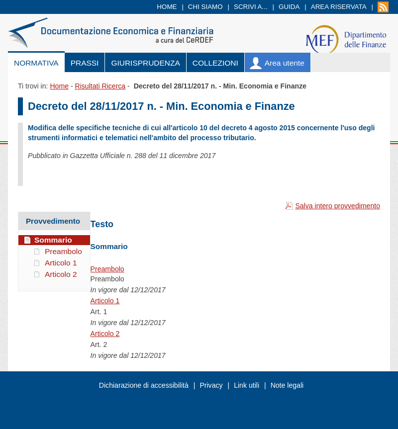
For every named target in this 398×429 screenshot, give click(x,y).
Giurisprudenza (145, 63)
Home (167, 6)
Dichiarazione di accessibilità (144, 385)
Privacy (210, 385)
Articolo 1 (105, 301)
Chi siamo (205, 6)
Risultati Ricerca (100, 86)
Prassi (85, 63)
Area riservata (339, 6)
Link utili (246, 385)
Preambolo (107, 269)
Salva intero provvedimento (337, 206)
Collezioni (215, 63)
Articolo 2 (105, 334)
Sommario (53, 240)
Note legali (287, 385)
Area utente (284, 63)
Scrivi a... (251, 6)
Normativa (36, 63)
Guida (289, 6)
